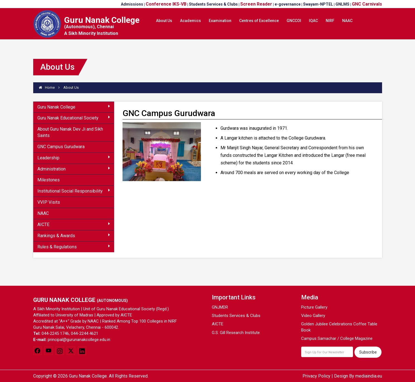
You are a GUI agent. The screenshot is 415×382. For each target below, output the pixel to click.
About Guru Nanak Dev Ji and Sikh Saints (70, 132)
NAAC (43, 213)
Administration (73, 169)
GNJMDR (220, 307)
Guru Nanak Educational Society (73, 118)
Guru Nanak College (73, 107)
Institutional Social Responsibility (73, 191)
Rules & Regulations (73, 246)
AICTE (73, 224)
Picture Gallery (314, 307)
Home (47, 87)
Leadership (73, 157)
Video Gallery (313, 315)
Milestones (48, 179)
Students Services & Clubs (236, 315)
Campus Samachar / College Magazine (337, 338)
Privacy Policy (316, 376)
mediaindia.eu (368, 376)
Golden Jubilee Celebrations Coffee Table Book (339, 326)
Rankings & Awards (73, 235)
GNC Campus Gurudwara (61, 146)
